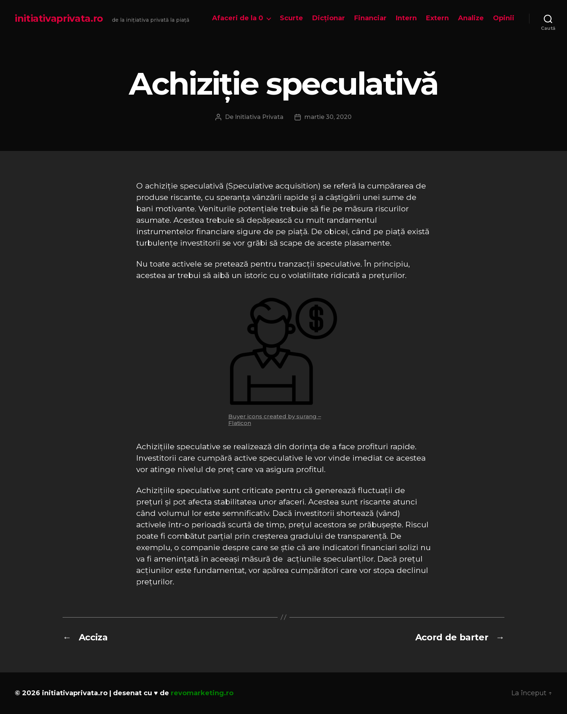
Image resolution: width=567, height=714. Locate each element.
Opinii (503, 18)
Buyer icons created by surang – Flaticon (274, 419)
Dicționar (328, 18)
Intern (406, 18)
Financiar (370, 18)
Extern (437, 18)
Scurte (291, 18)
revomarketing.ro (202, 693)
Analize (471, 18)
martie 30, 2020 (328, 116)
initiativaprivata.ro (59, 18)
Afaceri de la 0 (237, 18)
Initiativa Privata (259, 116)
